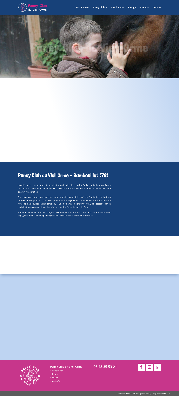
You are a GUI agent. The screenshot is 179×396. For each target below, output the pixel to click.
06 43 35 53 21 (105, 366)
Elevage (132, 7)
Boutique (144, 7)
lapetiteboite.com (163, 393)
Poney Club (99, 7)
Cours (55, 374)
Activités (56, 381)
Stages (55, 377)
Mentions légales (148, 393)
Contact (157, 7)
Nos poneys (57, 370)
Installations (117, 7)
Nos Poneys (82, 7)
